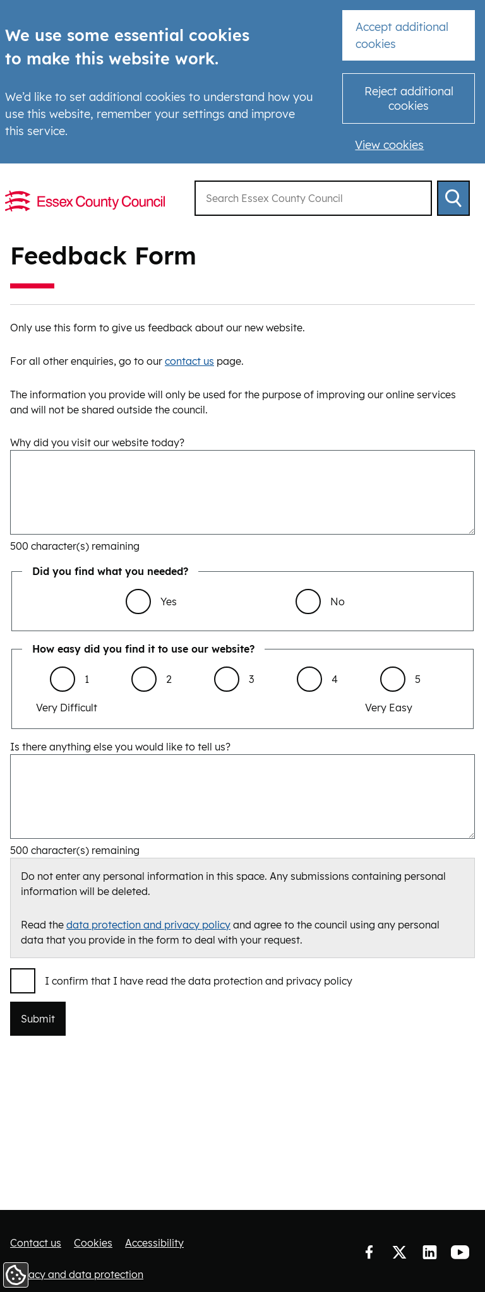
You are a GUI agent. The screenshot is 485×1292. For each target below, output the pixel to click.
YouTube (460, 1253)
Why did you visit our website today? (97, 442)
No (337, 601)
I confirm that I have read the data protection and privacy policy (198, 981)
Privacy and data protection (76, 1274)
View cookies (389, 145)
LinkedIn (429, 1253)
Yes (168, 601)
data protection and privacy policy (148, 924)
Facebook (369, 1253)
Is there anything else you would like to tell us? (120, 746)
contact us (189, 361)
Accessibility (154, 1242)
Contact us (35, 1242)
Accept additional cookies (402, 35)
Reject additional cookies (408, 98)
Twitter (399, 1253)
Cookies (93, 1242)
